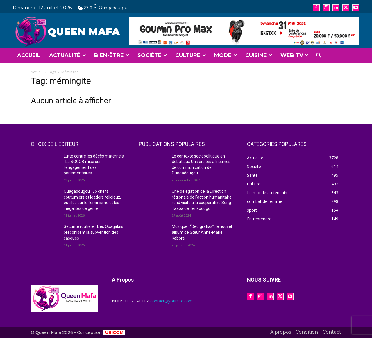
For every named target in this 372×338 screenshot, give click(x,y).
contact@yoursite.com (171, 301)
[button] (318, 55)
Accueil (36, 72)
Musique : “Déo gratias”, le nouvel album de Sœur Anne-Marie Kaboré (202, 232)
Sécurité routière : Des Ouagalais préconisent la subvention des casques (93, 232)
